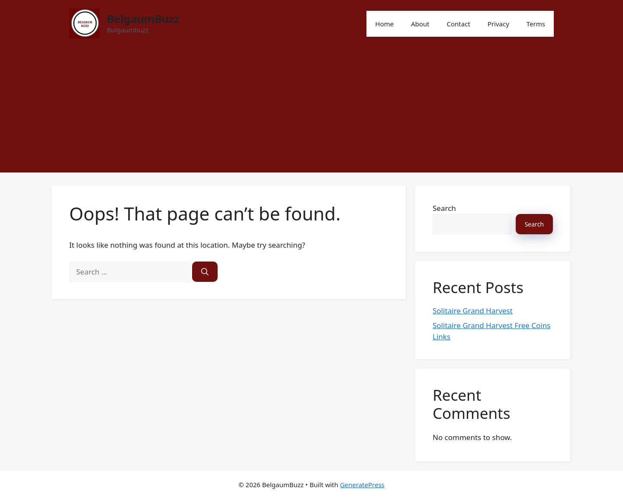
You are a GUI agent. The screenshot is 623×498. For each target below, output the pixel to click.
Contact (458, 23)
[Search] (205, 272)
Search (444, 208)
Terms (536, 23)
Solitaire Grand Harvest (473, 311)
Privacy (498, 23)
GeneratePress (362, 484)
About (420, 23)
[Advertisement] (311, 111)
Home (384, 23)
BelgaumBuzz (143, 18)
